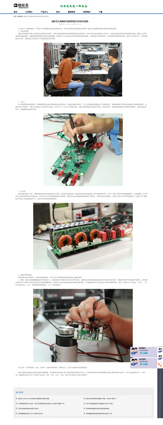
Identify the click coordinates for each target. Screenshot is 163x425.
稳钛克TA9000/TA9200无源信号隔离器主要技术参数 (33, 398)
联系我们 (87, 12)
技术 (58, 12)
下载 (100, 12)
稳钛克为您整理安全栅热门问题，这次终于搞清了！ (101, 398)
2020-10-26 (69, 24)
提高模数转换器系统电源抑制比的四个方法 (99, 413)
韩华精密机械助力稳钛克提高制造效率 (97, 408)
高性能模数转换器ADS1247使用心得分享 (30, 413)
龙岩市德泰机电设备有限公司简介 (28, 408)
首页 (15, 12)
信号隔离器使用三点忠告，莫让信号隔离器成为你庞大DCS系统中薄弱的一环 (41, 403)
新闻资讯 (71, 12)
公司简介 (29, 12)
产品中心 (44, 12)
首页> (15, 16)
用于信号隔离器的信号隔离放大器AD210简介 (99, 403)
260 (80, 24)
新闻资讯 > (20, 16)
